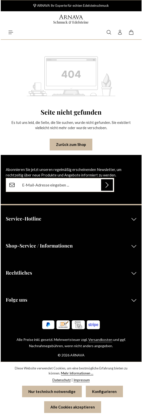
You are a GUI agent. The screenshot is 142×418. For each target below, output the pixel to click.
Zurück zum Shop (71, 144)
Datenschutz (61, 380)
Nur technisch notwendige (52, 391)
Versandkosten (100, 339)
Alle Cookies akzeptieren (72, 407)
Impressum (82, 380)
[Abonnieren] (107, 185)
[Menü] (11, 32)
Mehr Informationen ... (77, 373)
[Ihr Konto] (120, 32)
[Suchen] (109, 32)
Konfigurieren (104, 391)
